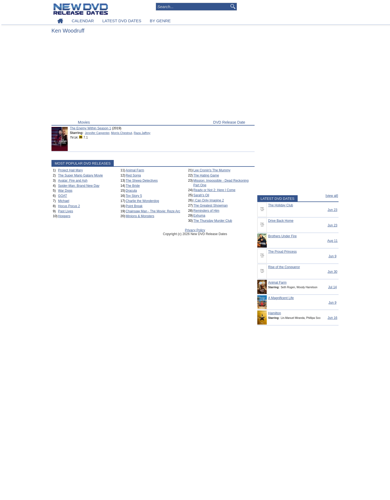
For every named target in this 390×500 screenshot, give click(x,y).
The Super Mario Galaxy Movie (80, 175)
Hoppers (64, 216)
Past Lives (65, 211)
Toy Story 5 (134, 196)
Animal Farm (135, 170)
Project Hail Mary (70, 170)
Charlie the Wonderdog (142, 201)
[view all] (332, 196)
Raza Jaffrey (142, 132)
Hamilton (274, 313)
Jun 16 (332, 318)
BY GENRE (160, 20)
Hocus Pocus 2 (69, 206)
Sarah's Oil (201, 195)
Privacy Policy (195, 230)
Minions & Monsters (140, 216)
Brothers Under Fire (282, 236)
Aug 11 (332, 241)
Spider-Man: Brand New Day (78, 186)
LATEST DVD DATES (121, 20)
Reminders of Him (206, 211)
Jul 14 (332, 287)
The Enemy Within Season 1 (90, 128)
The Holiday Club (280, 205)
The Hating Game (206, 175)
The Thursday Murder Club (212, 221)
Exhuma (199, 215)
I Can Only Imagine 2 (208, 200)
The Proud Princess (282, 252)
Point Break (134, 206)
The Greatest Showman (210, 205)
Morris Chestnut (121, 132)
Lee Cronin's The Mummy (211, 170)
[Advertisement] (153, 78)
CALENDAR (83, 20)
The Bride (133, 186)
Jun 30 (332, 272)
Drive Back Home (280, 221)
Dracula (131, 191)
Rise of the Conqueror (284, 267)
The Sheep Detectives (142, 180)
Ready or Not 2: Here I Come (214, 190)
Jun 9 (332, 256)
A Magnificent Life (281, 298)
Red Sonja (133, 175)
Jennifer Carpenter (97, 132)
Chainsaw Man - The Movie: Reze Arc (153, 211)
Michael (63, 201)
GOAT (62, 196)
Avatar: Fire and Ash (72, 180)
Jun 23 (332, 210)
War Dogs (65, 191)
